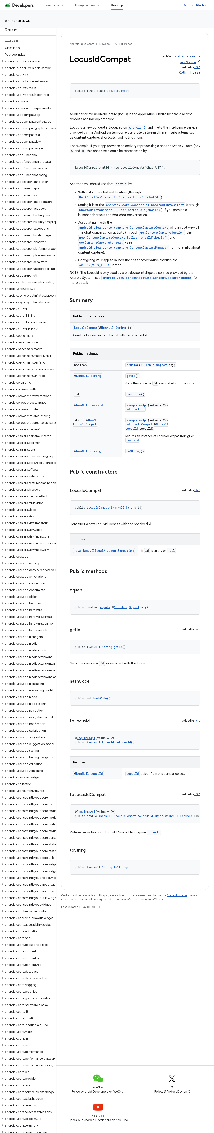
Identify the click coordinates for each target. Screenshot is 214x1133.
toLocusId (133, 409)
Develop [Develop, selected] (117, 5)
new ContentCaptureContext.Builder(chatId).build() (123, 237)
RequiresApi (138, 405)
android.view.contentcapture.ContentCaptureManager (123, 248)
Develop (104, 44)
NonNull (107, 328)
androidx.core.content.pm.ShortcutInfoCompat (145, 205)
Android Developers (82, 44)
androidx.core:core (187, 56)
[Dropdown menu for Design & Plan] (100, 5)
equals (131, 365)
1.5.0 (197, 67)
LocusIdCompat (118, 91)
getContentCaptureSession (162, 232)
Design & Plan (85, 5)
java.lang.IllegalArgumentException (104, 551)
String (120, 328)
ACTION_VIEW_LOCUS (94, 265)
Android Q (137, 127)
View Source (188, 62)
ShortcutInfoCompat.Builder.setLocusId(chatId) (119, 210)
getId (130, 376)
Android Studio (195, 5)
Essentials (51, 5)
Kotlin (183, 72)
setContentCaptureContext (101, 243)
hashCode (133, 394)
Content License (177, 895)
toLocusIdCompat (138, 424)
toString (133, 451)
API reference (17, 21)
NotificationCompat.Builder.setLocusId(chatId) (119, 197)
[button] (27, 61)
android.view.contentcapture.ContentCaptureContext (123, 227)
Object (161, 365)
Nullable (147, 365)
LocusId (96, 405)
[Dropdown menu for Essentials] (64, 5)
